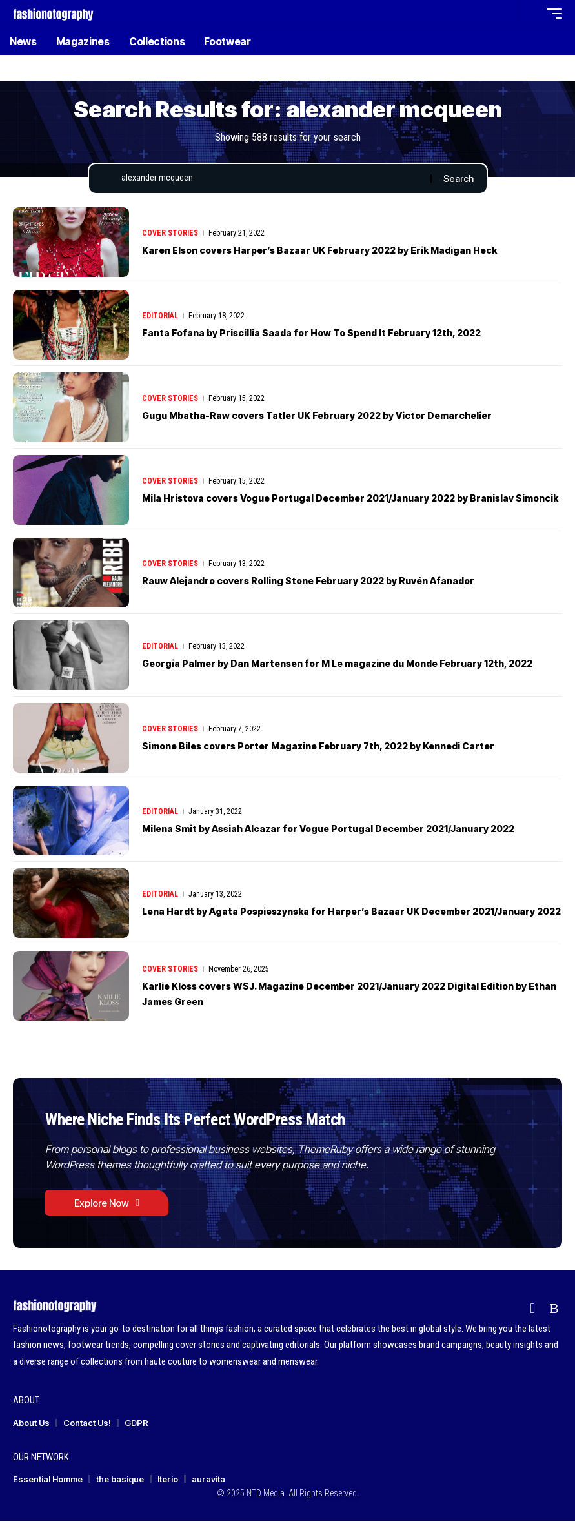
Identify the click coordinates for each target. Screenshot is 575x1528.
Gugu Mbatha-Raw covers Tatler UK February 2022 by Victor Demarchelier (350, 417)
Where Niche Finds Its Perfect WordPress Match (225, 1123)
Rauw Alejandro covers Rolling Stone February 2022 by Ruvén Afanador (341, 582)
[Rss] (554, 1316)
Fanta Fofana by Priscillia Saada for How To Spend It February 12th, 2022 (342, 335)
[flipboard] (532, 1316)
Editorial (160, 318)
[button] (503, 13)
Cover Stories (170, 227)
